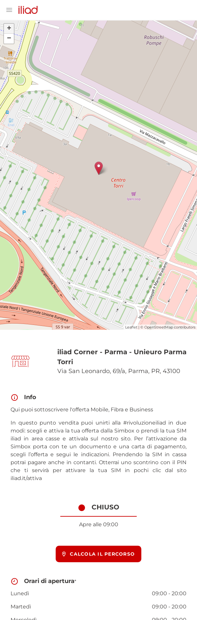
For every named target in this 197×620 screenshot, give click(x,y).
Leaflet (131, 327)
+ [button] (9, 29)
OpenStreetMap (158, 327)
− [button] (9, 39)
